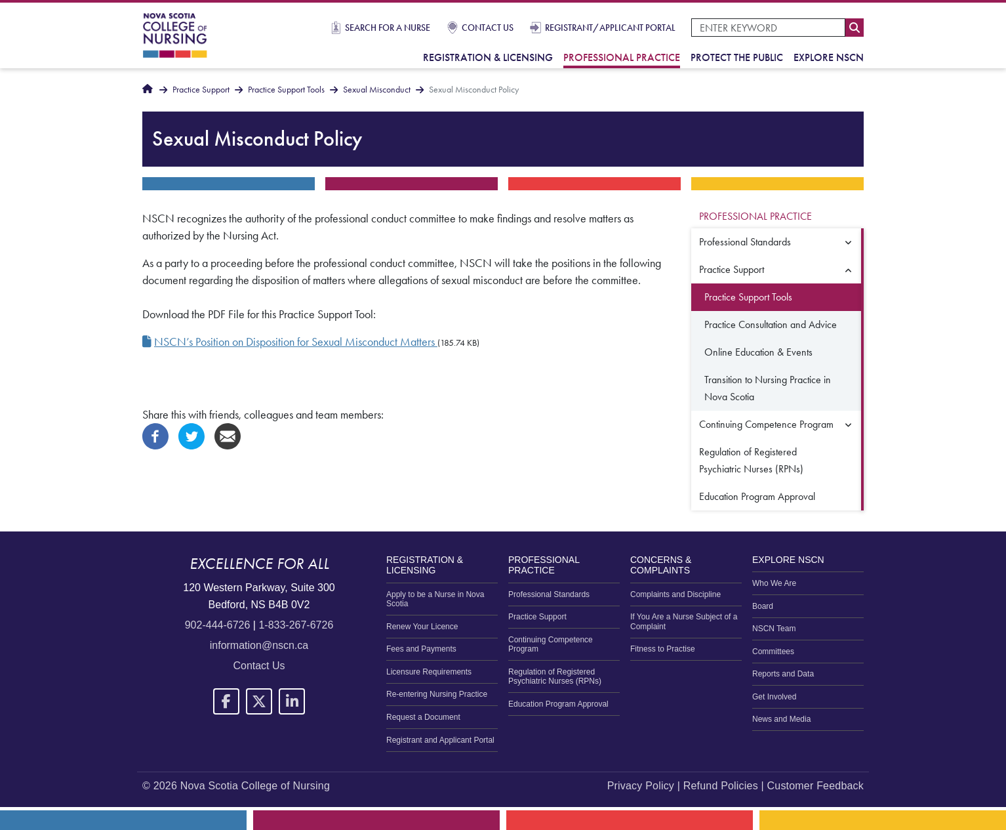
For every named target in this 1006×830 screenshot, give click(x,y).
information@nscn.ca (259, 645)
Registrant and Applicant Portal (440, 740)
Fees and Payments (421, 649)
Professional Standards (745, 242)
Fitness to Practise (662, 649)
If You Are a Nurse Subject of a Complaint (683, 621)
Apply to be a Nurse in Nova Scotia (435, 599)
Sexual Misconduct (377, 89)
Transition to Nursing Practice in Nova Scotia (767, 388)
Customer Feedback (815, 785)
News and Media (781, 719)
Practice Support (201, 89)
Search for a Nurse (387, 27)
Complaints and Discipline (675, 594)
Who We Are (774, 583)
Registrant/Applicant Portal (610, 27)
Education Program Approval (757, 496)
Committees (773, 651)
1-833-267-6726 (295, 625)
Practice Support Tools (286, 89)
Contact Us (487, 27)
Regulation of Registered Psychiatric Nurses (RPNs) (751, 460)
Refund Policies (720, 785)
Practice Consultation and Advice (770, 324)
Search (854, 27)
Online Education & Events (758, 352)
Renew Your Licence (422, 626)
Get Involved (774, 696)
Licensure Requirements (429, 671)
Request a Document (423, 717)
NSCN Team (773, 628)
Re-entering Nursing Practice (436, 694)
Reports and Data (783, 673)
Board (762, 606)
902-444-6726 (218, 625)
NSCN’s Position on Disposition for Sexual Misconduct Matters (295, 342)
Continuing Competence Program (766, 424)
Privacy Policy (640, 785)
